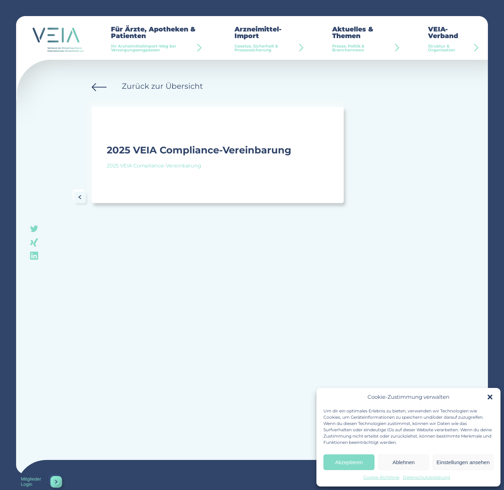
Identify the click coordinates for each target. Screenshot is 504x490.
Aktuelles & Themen (365, 39)
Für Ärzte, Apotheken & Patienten (157, 39)
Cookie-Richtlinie (381, 477)
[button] (489, 397)
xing (34, 242)
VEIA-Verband (451, 39)
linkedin (34, 255)
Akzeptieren (349, 462)
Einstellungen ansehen (463, 462)
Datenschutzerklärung (426, 477)
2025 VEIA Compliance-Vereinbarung (154, 166)
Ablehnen (403, 462)
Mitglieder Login (31, 481)
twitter (34, 229)
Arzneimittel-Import (268, 39)
